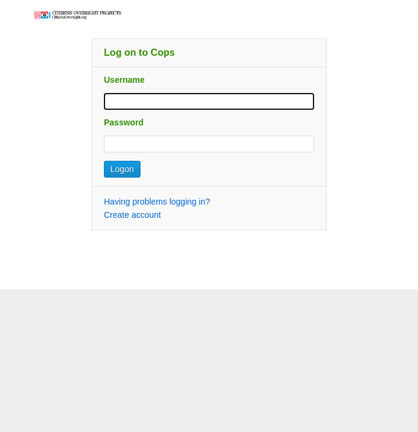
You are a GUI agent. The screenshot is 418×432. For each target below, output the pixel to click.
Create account (132, 215)
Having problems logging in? (157, 201)
